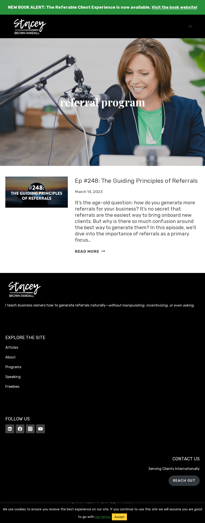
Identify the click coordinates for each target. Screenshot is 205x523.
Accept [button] (119, 517)
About (10, 357)
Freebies (12, 386)
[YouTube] (40, 428)
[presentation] (36, 219)
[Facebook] (20, 428)
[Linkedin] (9, 428)
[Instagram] (30, 428)
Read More (90, 259)
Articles (11, 347)
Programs (13, 367)
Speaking (13, 377)
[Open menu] (190, 26)
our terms (102, 517)
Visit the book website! (174, 7)
